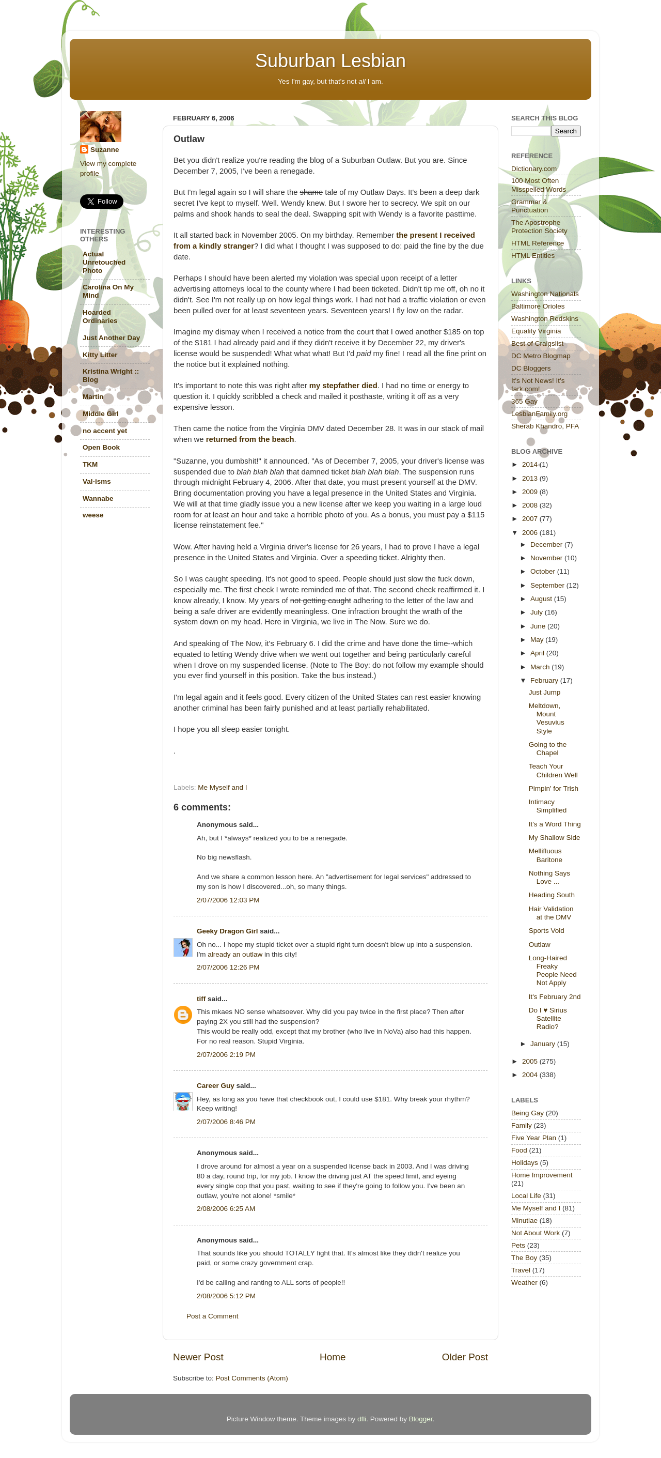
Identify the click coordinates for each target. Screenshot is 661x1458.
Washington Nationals (545, 294)
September (548, 585)
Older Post (465, 1357)
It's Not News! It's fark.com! (537, 385)
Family (521, 1125)
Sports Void (546, 930)
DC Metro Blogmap (541, 356)
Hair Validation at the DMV (551, 913)
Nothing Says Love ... (549, 877)
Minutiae (524, 1220)
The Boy (524, 1258)
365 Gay (524, 401)
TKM (90, 464)
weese (93, 515)
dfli (361, 1419)
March (541, 667)
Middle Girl (101, 414)
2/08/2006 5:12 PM (226, 1296)
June (538, 626)
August (542, 599)
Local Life (526, 1196)
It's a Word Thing (555, 824)
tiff (201, 999)
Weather (524, 1282)
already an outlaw (235, 954)
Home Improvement (542, 1175)
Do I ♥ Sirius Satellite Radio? (548, 1018)
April (538, 653)
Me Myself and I (222, 787)
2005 (531, 1061)
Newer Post (198, 1357)
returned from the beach (250, 439)
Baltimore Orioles (538, 306)
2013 (531, 478)
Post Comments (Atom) (252, 1378)
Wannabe (98, 498)
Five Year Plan (533, 1138)
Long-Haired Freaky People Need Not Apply (553, 970)
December (547, 544)
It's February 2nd (555, 997)
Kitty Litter (100, 355)
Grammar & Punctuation (529, 206)
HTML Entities (533, 255)
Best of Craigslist (537, 343)
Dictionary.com (534, 169)
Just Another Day (111, 338)
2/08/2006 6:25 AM (226, 1209)
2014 (531, 464)
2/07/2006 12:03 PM (228, 900)
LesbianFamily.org (539, 414)
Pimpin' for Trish (553, 788)
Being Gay (527, 1113)
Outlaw (539, 944)
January (543, 1044)
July (537, 612)
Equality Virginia (536, 331)
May (537, 639)
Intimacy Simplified (548, 806)
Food (519, 1150)
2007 (531, 519)
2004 (531, 1075)
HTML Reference (537, 243)
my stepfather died (343, 385)
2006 (531, 532)
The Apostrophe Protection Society (539, 227)
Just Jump (545, 692)
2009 (531, 492)
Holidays (524, 1163)
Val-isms (97, 481)
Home (332, 1357)
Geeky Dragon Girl (227, 931)
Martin (93, 397)
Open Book (101, 447)
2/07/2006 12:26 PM (228, 967)
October (543, 571)
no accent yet (105, 431)
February (545, 680)
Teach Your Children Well (553, 770)
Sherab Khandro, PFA (545, 426)
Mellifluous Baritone (545, 855)
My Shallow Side (554, 837)
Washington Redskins (544, 319)
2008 (531, 505)
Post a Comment (212, 1316)
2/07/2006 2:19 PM (226, 1054)
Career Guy (215, 1085)
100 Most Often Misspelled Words (538, 185)
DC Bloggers (531, 368)
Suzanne (104, 150)
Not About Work (535, 1233)
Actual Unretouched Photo (104, 262)
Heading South (552, 895)
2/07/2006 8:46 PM (226, 1122)
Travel (520, 1270)
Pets (518, 1245)
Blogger (421, 1419)
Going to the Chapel (548, 749)
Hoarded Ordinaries (100, 317)
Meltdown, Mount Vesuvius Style (546, 718)
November (547, 558)
